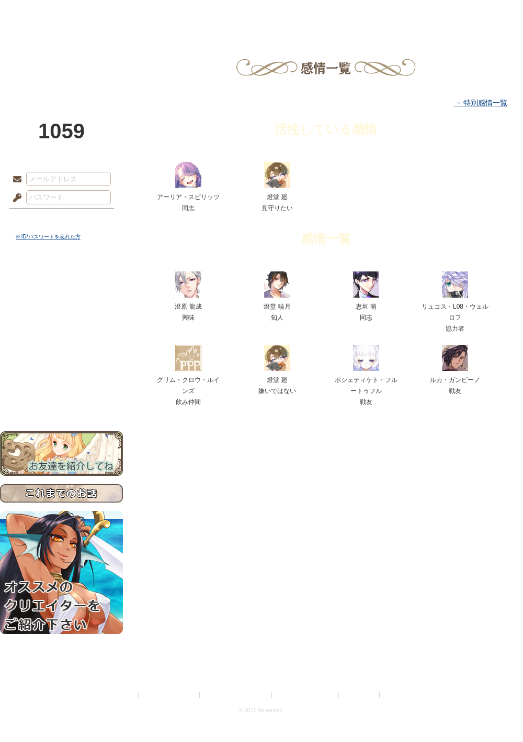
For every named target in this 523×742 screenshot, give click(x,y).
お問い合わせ (61, 398)
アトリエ (261, 13)
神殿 (113, 13)
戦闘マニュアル (61, 364)
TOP (38, 13)
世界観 (61, 286)
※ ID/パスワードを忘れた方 (48, 236)
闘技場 (485, 13)
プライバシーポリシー (169, 695)
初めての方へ (61, 380)
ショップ (410, 13)
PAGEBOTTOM (497, 713)
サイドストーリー (61, 304)
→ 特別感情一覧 (480, 103)
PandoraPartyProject (61, 57)
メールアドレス (14, 180)
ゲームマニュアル (61, 322)
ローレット (187, 13)
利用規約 (123, 695)
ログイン (36, 219)
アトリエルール (61, 351)
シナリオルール (61, 338)
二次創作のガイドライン (306, 695)
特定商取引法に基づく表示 (236, 695)
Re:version (397, 695)
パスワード (14, 198)
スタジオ (336, 13)
